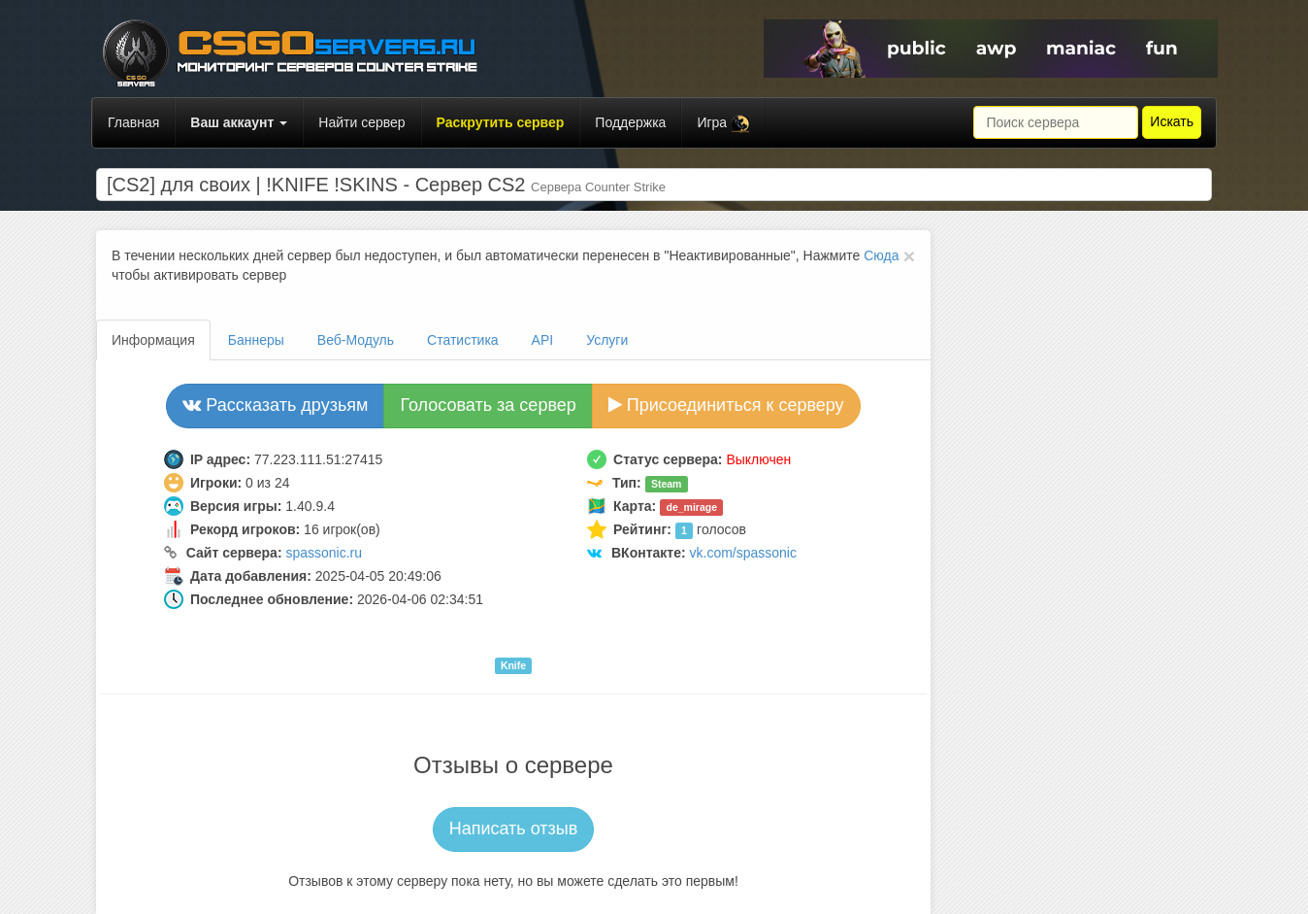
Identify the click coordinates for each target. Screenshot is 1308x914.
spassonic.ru (323, 552)
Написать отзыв (513, 828)
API (543, 340)
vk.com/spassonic (743, 552)
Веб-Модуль (355, 340)
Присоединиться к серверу (726, 405)
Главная (133, 122)
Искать (1172, 121)
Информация (153, 340)
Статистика (463, 340)
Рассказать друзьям (275, 405)
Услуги (607, 340)
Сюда (881, 255)
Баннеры (256, 340)
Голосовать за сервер (487, 405)
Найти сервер (361, 122)
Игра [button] (723, 124)
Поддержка (630, 122)
